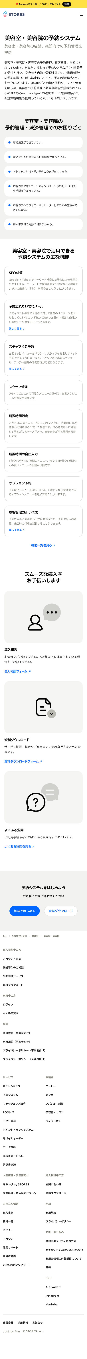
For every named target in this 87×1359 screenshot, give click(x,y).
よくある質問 (11, 1013)
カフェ (49, 1095)
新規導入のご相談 (13, 967)
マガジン (8, 1239)
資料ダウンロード (61, 911)
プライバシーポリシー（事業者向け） (25, 1050)
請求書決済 (9, 1164)
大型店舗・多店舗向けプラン (20, 1193)
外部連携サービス (13, 976)
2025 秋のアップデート (17, 1265)
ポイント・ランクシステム (18, 1129)
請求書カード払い (13, 1156)
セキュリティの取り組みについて (65, 1250)
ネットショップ (11, 1086)
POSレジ (8, 1112)
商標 (48, 1267)
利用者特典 (9, 1256)
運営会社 (8, 1322)
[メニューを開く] (82, 14)
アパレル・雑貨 (55, 1103)
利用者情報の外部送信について (64, 1258)
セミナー (8, 1230)
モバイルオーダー (13, 1138)
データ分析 (9, 1147)
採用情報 (23, 1322)
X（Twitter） (54, 1287)
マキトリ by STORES (16, 1184)
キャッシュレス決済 (14, 1103)
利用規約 (51, 1212)
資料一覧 (8, 1221)
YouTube (52, 1304)
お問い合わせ (53, 1184)
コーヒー (51, 1086)
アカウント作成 (12, 959)
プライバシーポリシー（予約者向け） (25, 1059)
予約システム (10, 1095)
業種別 (35, 936)
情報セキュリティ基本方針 (61, 1241)
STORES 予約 (19, 936)
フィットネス (53, 1121)
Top (5, 936)
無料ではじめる (24, 911)
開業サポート (10, 1247)
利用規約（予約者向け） (17, 1041)
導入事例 (8, 1212)
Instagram (52, 1295)
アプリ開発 (9, 1121)
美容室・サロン (55, 1112)
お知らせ (37, 1322)
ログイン (8, 1004)
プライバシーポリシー (59, 1221)
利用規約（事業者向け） (17, 1033)
